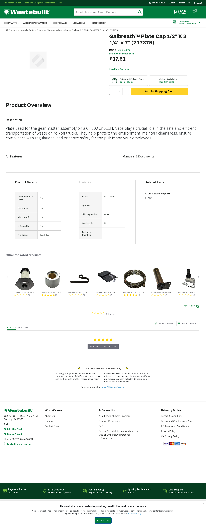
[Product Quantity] (119, 91)
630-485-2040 (14, 429)
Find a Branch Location (19, 444)
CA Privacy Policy (170, 436)
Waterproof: (23, 217)
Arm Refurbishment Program (114, 416)
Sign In (182, 11)
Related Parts (154, 182)
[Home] (27, 12)
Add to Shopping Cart (159, 91)
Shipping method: (90, 214)
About (172, 3)
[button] (7, 277)
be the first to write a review (103, 346)
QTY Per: (86, 205)
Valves (59, 30)
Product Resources (109, 421)
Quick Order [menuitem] (98, 23)
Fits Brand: (23, 235)
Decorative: (23, 208)
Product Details (26, 182)
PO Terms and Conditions (175, 426)
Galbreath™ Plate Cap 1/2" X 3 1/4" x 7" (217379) (95, 30)
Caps (67, 30)
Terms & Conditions (172, 416)
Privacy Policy (168, 431)
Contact (198, 3)
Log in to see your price (121, 53)
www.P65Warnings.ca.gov (113, 387)
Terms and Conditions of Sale (177, 421)
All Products (11, 30)
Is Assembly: (23, 226)
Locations (50, 421)
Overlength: (87, 223)
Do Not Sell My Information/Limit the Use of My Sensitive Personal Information (118, 435)
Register (182, 13)
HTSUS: (85, 196)
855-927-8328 (158, 3)
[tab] (164, 323)
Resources (184, 3)
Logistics (85, 182)
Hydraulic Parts (27, 30)
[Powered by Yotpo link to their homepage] (192, 306)
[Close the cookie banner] (203, 503)
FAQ (101, 426)
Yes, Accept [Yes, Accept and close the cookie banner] (103, 520)
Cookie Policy (134, 514)
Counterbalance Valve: (25, 198)
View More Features (119, 69)
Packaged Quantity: (86, 233)
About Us (50, 416)
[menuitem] (10, 23)
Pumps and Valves (45, 30)
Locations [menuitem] (79, 23)
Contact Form (52, 426)
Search (141, 12)
